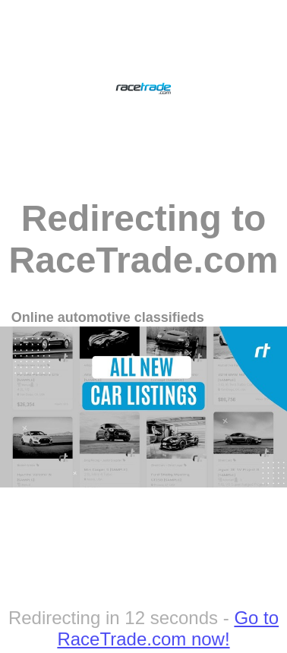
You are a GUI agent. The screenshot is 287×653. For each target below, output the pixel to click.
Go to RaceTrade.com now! (168, 628)
